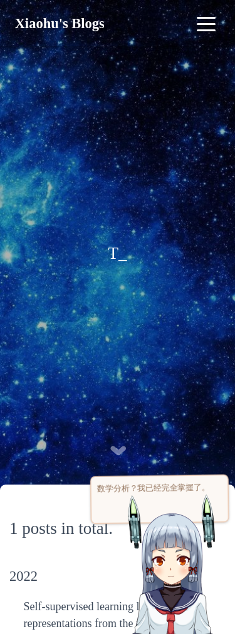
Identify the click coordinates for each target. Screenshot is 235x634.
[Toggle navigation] (206, 23)
